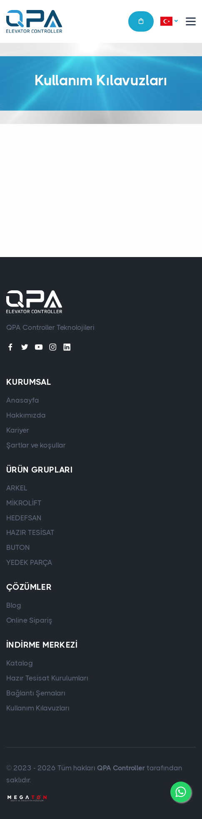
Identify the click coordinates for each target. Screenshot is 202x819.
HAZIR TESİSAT (30, 532)
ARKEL (16, 488)
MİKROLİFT (24, 503)
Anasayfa (22, 400)
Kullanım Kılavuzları (38, 708)
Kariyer (17, 430)
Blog (13, 605)
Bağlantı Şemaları (35, 693)
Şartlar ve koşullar (36, 445)
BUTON (18, 547)
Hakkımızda (26, 415)
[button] (168, 21)
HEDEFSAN (24, 518)
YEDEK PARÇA (29, 562)
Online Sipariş (29, 620)
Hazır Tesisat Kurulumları (47, 678)
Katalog (19, 663)
